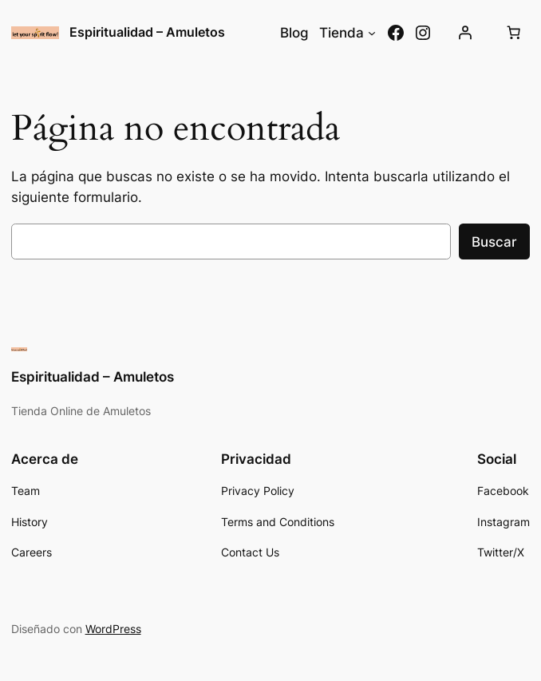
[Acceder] (464, 32)
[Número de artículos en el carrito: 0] (513, 32)
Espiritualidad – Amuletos (147, 32)
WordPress (113, 628)
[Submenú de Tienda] (372, 33)
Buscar (494, 242)
